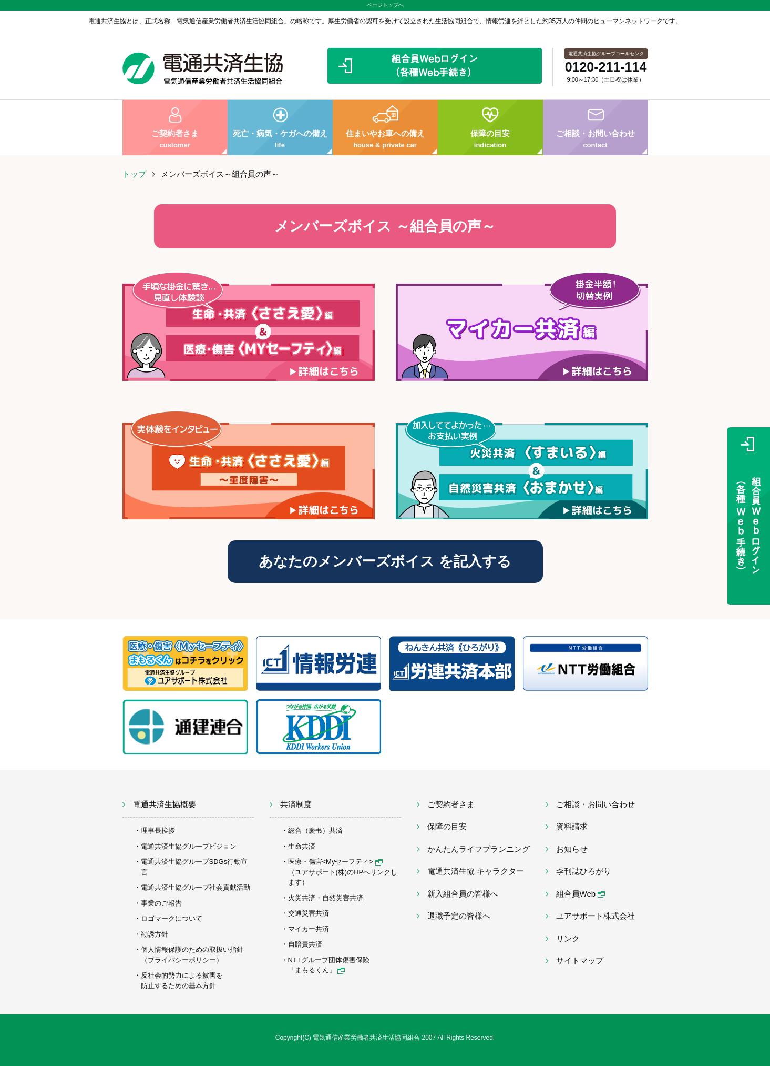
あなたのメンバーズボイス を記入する (385, 561)
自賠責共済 (305, 944)
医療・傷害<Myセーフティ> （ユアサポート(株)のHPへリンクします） (343, 872)
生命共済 (301, 846)
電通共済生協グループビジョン (189, 846)
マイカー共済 (308, 929)
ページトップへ (385, 5)
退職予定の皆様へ (458, 915)
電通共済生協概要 (164, 804)
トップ (134, 173)
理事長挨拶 (158, 830)
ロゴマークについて (171, 918)
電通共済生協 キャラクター (475, 871)
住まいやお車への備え (385, 127)
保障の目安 (490, 127)
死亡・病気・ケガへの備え (280, 127)
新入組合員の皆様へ (462, 893)
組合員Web (580, 893)
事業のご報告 (161, 903)
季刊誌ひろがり (583, 871)
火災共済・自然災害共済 (325, 898)
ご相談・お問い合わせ (595, 127)
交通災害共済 (308, 913)
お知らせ (572, 848)
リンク (568, 938)
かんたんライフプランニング (478, 848)
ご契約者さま (175, 127)
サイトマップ (579, 960)
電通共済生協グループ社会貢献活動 (195, 887)
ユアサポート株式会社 (595, 915)
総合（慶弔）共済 (315, 830)
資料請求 (572, 826)
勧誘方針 (154, 934)
